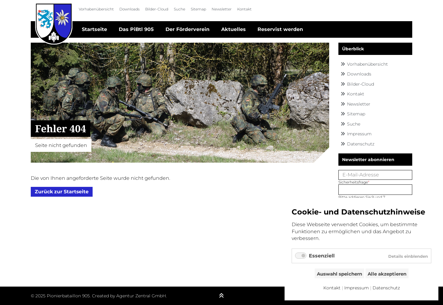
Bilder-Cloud (156, 9)
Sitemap (198, 9)
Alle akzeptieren (387, 274)
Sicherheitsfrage (353, 182)
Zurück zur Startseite (62, 191)
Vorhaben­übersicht (96, 9)
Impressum (359, 134)
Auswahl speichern (339, 274)
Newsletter (222, 9)
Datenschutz (360, 144)
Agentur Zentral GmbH (141, 296)
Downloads (129, 9)
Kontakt (244, 9)
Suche (179, 9)
